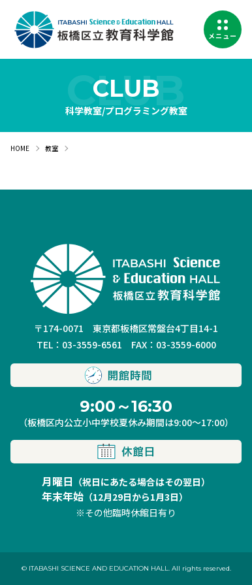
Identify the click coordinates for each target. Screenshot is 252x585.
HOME (19, 148)
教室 (51, 148)
